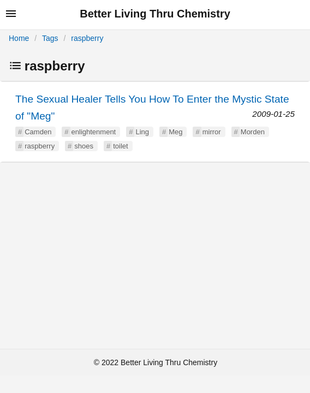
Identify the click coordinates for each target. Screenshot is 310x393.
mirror (211, 132)
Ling (142, 132)
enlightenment (93, 132)
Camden (38, 132)
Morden (253, 132)
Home (19, 38)
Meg (175, 132)
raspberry (87, 38)
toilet (120, 146)
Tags (50, 38)
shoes (83, 146)
